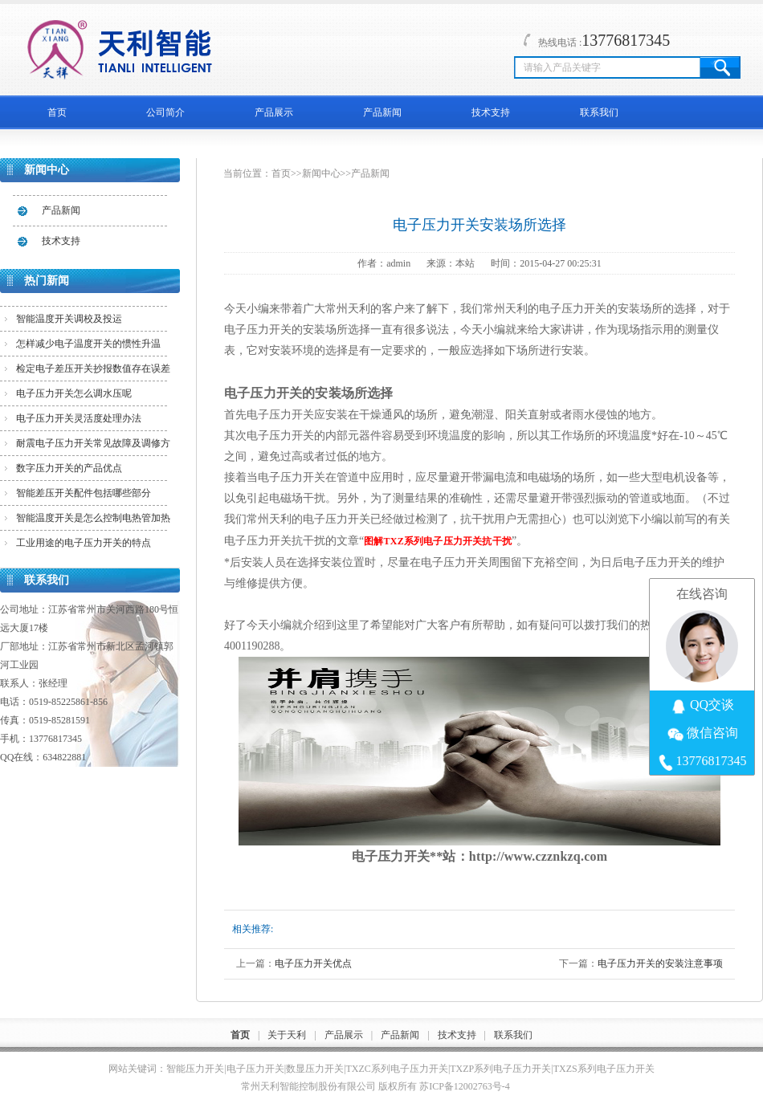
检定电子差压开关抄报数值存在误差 (93, 368)
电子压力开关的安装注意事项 (660, 963)
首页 (57, 112)
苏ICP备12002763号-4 (464, 1086)
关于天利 (286, 1035)
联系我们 (599, 112)
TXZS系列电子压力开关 (604, 1068)
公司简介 (165, 112)
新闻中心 (321, 173)
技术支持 (490, 112)
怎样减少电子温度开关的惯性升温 (88, 343)
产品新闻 (382, 112)
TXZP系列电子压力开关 (500, 1068)
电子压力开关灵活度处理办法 (78, 418)
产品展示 (274, 112)
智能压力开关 (195, 1068)
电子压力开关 (255, 1068)
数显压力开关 (315, 1068)
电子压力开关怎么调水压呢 (74, 393)
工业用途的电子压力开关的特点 (83, 542)
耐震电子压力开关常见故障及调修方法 (93, 446)
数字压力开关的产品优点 (69, 468)
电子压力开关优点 (313, 963)
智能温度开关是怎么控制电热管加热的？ (93, 521)
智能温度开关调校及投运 (69, 318)
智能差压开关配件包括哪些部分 (83, 493)
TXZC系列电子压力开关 (397, 1068)
